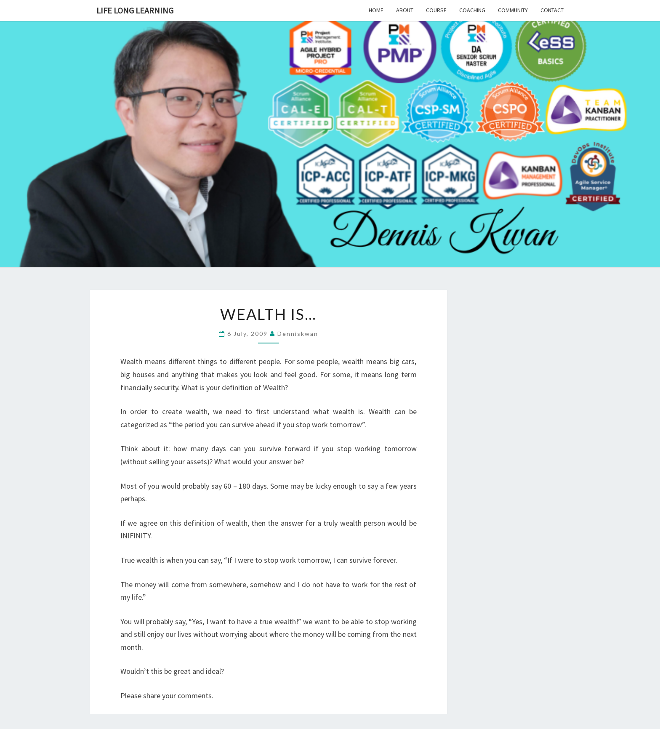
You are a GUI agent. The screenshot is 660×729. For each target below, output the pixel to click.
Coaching (472, 10)
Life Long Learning (134, 10)
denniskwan (297, 333)
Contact (552, 10)
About (404, 10)
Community (513, 10)
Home (376, 10)
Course (436, 10)
